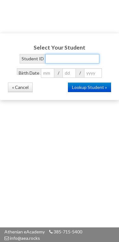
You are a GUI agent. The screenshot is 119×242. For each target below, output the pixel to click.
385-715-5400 (65, 231)
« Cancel (20, 87)
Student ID (33, 58)
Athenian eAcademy (24, 231)
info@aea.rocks (22, 238)
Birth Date (29, 72)
